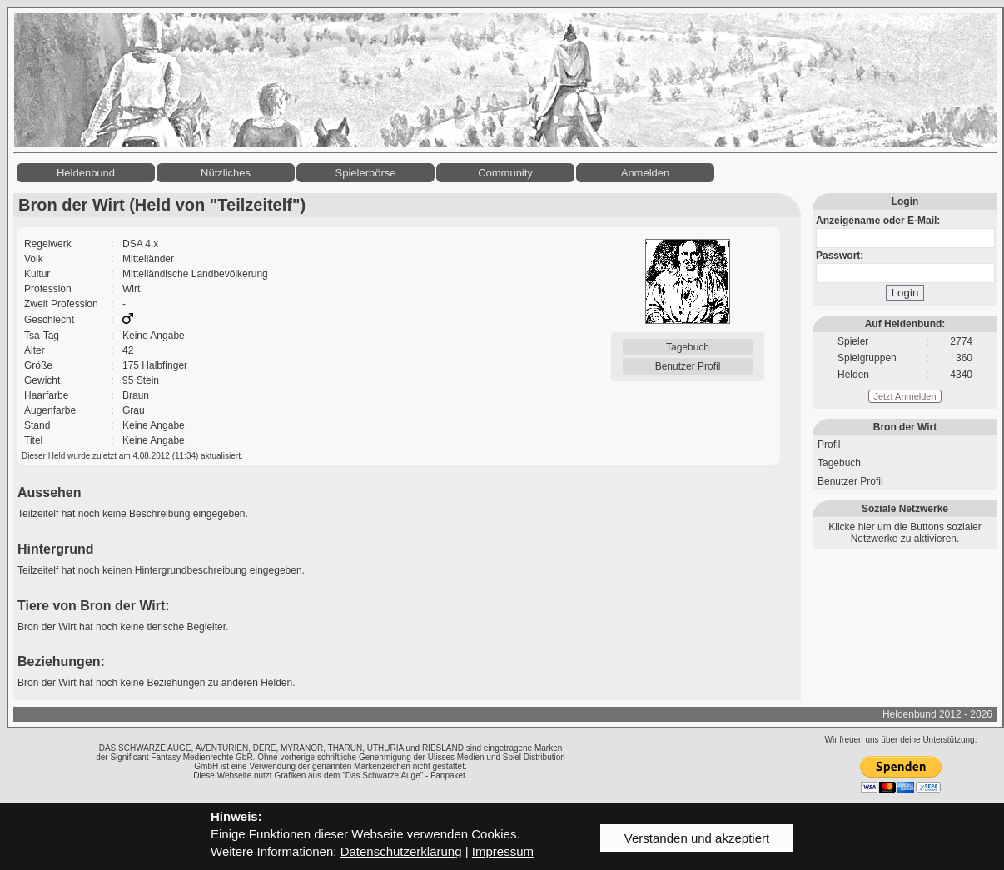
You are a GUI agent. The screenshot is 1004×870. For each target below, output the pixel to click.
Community (505, 173)
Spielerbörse (365, 173)
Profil (829, 444)
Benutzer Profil (688, 366)
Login (905, 292)
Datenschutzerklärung (401, 851)
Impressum (503, 851)
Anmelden (645, 173)
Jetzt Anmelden (904, 396)
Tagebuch (687, 347)
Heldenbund (86, 173)
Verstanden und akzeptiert (696, 838)
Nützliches (226, 173)
